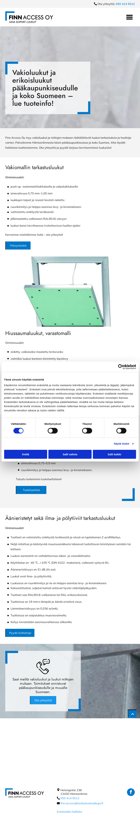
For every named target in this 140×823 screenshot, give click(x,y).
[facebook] (131, 792)
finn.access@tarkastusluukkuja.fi (81, 803)
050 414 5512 (69, 798)
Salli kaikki (114, 454)
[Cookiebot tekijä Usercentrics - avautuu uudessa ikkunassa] (120, 366)
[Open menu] (129, 17)
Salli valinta (70, 454)
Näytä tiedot (121, 443)
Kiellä (25, 454)
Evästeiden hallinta (69, 811)
